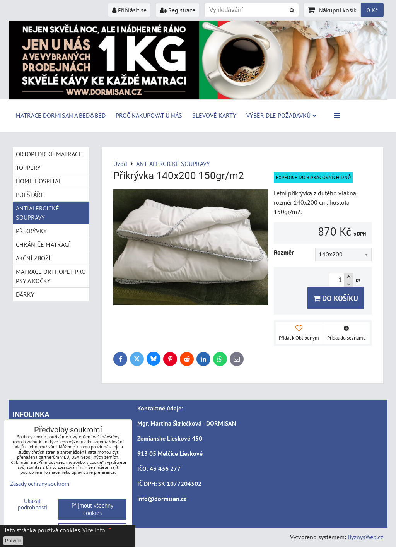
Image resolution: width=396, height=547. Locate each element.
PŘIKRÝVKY (31, 231)
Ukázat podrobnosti (32, 504)
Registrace (177, 10)
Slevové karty (214, 115)
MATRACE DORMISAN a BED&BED (60, 115)
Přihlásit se (129, 10)
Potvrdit (13, 541)
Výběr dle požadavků (281, 115)
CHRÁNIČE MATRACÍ (43, 244)
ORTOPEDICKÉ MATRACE (49, 154)
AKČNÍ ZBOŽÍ (33, 258)
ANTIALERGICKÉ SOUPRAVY (37, 212)
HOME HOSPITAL (38, 181)
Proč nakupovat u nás (149, 115)
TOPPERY (28, 167)
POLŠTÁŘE (30, 194)
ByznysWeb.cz (365, 537)
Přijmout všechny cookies (92, 509)
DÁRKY (25, 294)
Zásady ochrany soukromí (40, 483)
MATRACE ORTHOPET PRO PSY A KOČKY (51, 276)
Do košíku (335, 298)
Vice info (93, 530)
